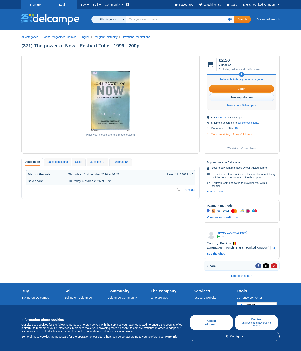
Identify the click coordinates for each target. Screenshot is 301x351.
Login (63, 4)
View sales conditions (222, 217)
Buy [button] (83, 4)
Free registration (242, 97)
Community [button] (112, 4)
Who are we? (159, 297)
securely (221, 117)
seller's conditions (248, 122)
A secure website (205, 297)
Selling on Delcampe (78, 297)
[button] (230, 19)
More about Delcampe (241, 105)
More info (171, 336)
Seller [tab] (78, 161)
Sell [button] (95, 4)
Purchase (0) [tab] (121, 161)
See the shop (216, 253)
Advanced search (268, 19)
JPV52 (221, 232)
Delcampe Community (122, 297)
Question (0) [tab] (97, 161)
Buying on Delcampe (35, 297)
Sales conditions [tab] (57, 161)
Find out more (215, 191)
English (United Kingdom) (260, 4)
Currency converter (249, 297)
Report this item (241, 275)
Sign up (35, 4)
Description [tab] (32, 161)
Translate (186, 190)
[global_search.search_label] (180, 19)
